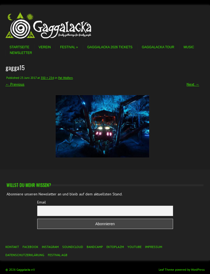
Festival (69, 47)
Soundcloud (72, 247)
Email (41, 202)
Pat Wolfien (65, 78)
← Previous (14, 84)
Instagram (50, 247)
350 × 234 (47, 78)
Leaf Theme (166, 270)
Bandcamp (95, 247)
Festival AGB (57, 255)
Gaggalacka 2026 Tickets (110, 47)
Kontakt (12, 247)
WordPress (198, 270)
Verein (45, 47)
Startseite (19, 47)
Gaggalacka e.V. (25, 270)
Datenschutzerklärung (24, 255)
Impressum (153, 247)
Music (189, 47)
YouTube (134, 247)
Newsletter (21, 53)
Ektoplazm (115, 247)
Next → (193, 84)
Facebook (30, 247)
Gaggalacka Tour (158, 47)
